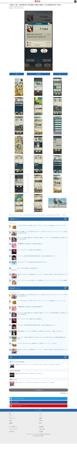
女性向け (41, 420)
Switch (10, 420)
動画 (40, 423)
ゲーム (17, 214)
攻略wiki (10, 423)
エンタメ (11, 415)
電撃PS (40, 418)
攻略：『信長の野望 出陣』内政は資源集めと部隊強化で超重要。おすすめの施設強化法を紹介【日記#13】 (40, 214)
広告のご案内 (41, 429)
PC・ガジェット (12, 418)
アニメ (40, 415)
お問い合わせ (11, 431)
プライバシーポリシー (13, 429)
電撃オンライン (12, 214)
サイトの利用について (13, 426)
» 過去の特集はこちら (64, 393)
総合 (10, 413)
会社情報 (41, 431)
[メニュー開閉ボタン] (75, 1)
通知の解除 (41, 426)
